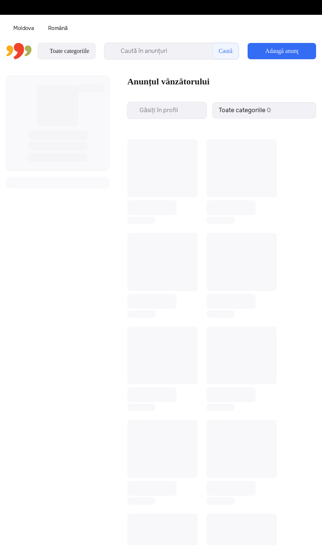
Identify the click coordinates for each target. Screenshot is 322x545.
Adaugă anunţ (281, 51)
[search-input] (171, 51)
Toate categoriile (66, 51)
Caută (225, 51)
